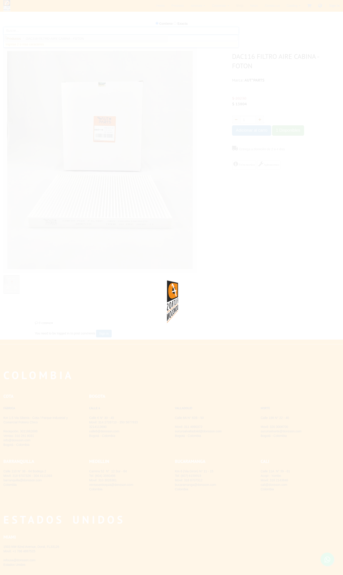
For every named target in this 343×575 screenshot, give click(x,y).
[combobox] (121, 37)
